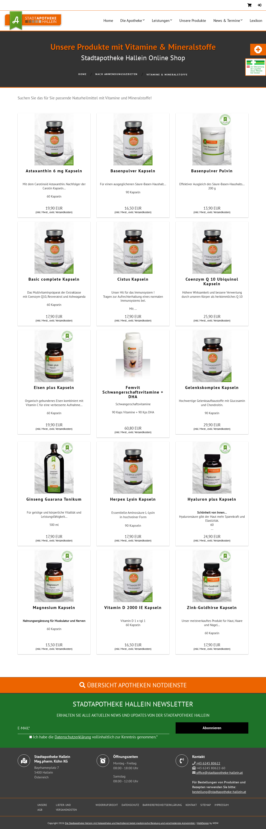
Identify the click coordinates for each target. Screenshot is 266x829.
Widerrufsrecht (107, 804)
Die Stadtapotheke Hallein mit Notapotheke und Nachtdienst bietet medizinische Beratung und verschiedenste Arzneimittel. (130, 823)
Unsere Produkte (192, 20)
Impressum (221, 804)
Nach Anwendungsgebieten (116, 74)
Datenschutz (130, 804)
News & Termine (226, 20)
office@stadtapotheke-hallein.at (219, 772)
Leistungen (161, 20)
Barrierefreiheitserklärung (162, 804)
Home (108, 20)
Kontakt (191, 804)
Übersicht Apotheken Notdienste (133, 685)
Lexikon (256, 20)
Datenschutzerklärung (73, 736)
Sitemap (205, 804)
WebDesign (203, 823)
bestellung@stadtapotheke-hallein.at (219, 792)
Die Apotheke (131, 20)
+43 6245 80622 (208, 763)
